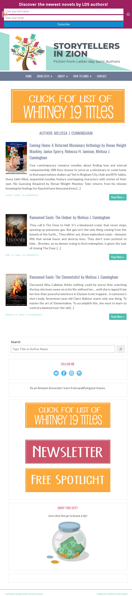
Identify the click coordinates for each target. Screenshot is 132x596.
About (63, 76)
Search (15, 342)
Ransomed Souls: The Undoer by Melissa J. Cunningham (69, 217)
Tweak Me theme (105, 594)
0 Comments (30, 195)
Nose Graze (121, 594)
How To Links (82, 76)
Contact (102, 76)
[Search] (121, 349)
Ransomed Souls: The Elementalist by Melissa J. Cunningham (73, 277)
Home (29, 76)
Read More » (118, 197)
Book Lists (44, 76)
